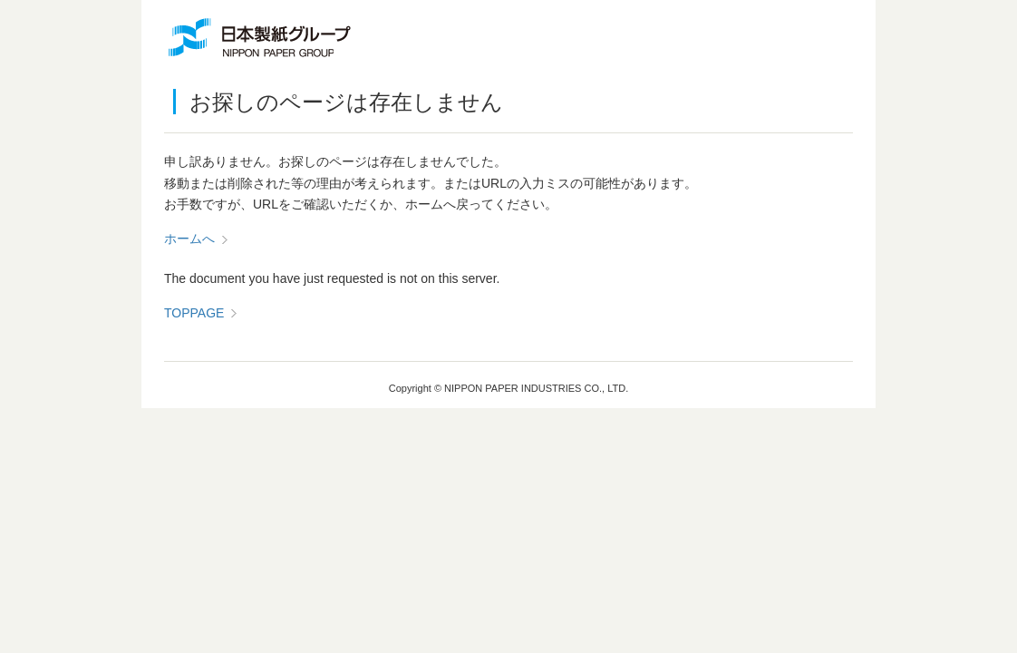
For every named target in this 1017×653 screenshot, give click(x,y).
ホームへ (189, 238)
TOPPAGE (194, 313)
